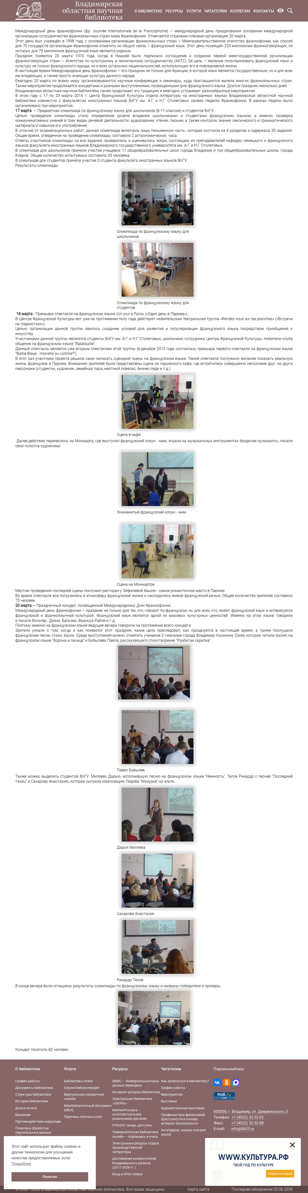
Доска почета (26, 1108)
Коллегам (240, 11)
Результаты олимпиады (36, 165)
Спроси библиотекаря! (81, 1088)
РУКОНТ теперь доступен (132, 1125)
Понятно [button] (50, 1177)
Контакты (263, 11)
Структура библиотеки (33, 1094)
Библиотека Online (78, 1081)
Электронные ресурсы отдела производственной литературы (135, 1147)
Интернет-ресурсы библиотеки (136, 1092)
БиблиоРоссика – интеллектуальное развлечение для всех (129, 1114)
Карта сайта (198, 1189)
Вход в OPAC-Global (127, 1174)
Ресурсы (174, 11)
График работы (27, 1081)
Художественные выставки (182, 1108)
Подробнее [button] (21, 1164)
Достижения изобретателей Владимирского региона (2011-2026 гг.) (134, 1163)
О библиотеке (148, 11)
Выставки (169, 1101)
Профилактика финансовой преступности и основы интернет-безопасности (183, 1119)
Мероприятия (172, 1094)
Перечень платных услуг (83, 1117)
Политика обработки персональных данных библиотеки (33, 1132)
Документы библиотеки (34, 1088)
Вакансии (23, 1115)
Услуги (193, 11)
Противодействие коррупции (38, 1121)
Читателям (215, 11)
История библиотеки (31, 1101)
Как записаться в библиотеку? (185, 1081)
